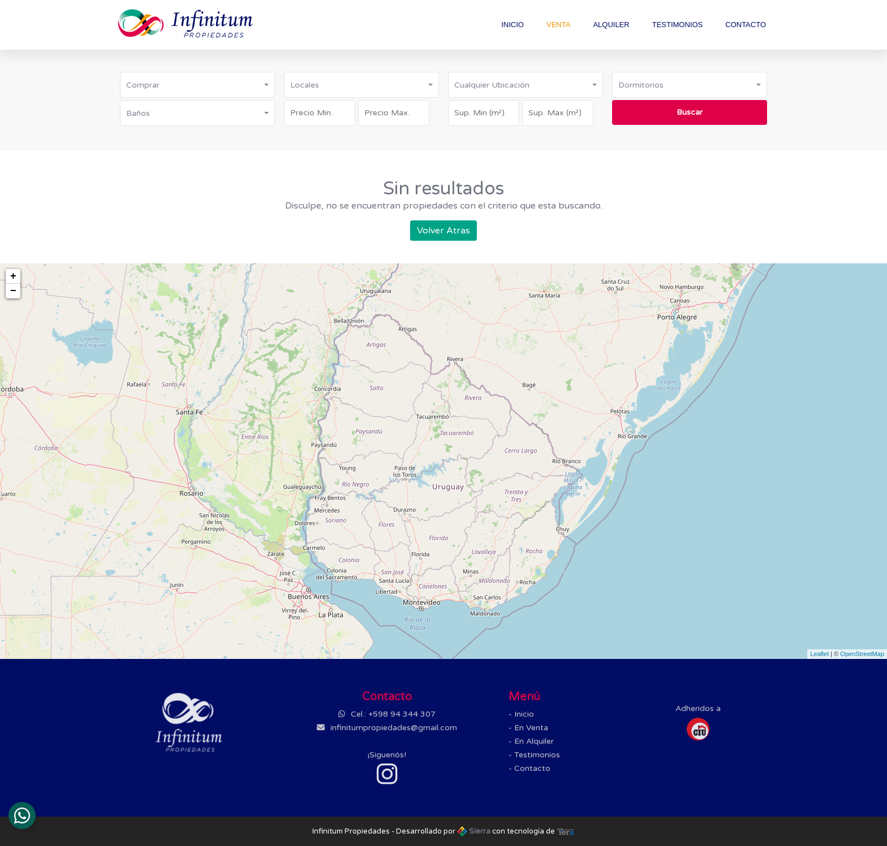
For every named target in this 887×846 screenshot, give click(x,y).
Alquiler (611, 24)
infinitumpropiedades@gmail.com (392, 732)
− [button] (13, 291)
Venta (558, 24)
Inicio (512, 24)
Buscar (690, 112)
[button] (197, 85)
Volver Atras (443, 230)
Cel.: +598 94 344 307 (392, 719)
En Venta (531, 732)
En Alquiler (534, 746)
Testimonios (677, 24)
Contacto (745, 24)
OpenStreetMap (862, 653)
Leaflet (819, 653)
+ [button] (13, 276)
